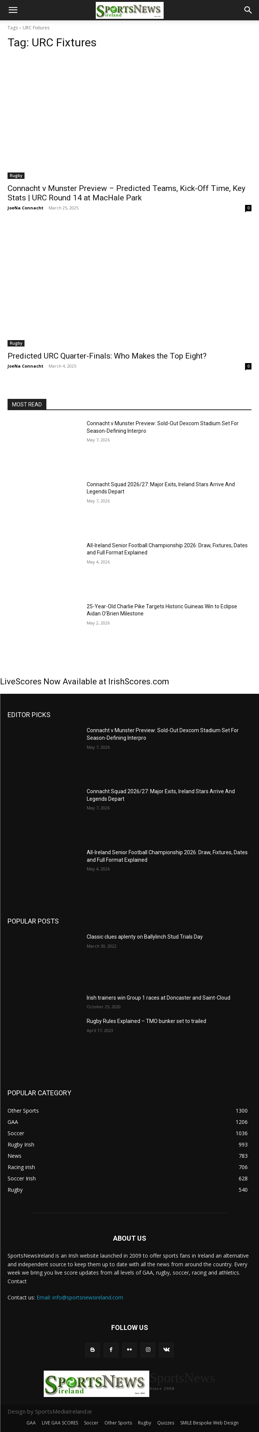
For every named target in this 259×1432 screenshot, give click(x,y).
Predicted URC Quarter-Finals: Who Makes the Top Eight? (107, 355)
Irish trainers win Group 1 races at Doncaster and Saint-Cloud (158, 998)
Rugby (16, 175)
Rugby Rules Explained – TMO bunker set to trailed (146, 1021)
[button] (13, 10)
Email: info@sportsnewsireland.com (80, 1297)
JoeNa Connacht (25, 208)
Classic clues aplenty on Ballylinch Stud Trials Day (145, 937)
